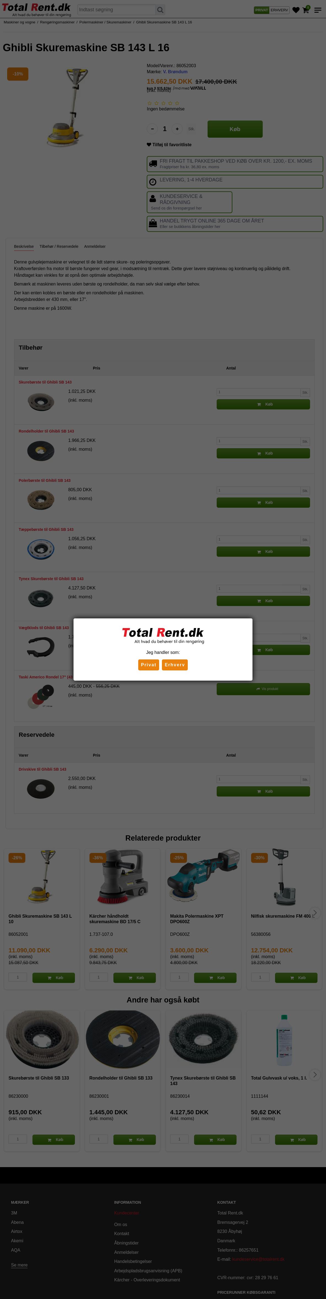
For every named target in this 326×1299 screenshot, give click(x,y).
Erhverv (175, 664)
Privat (148, 664)
